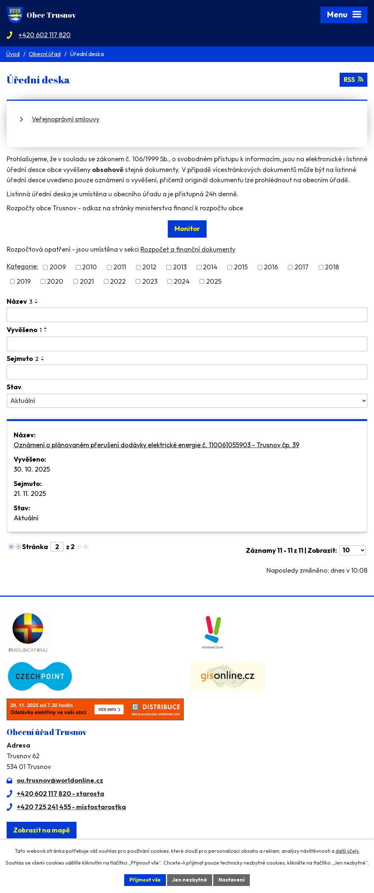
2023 (149, 281)
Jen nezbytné (189, 879)
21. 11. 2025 (30, 493)
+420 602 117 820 (44, 35)
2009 (58, 267)
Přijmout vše (145, 879)
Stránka (35, 546)
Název (20, 301)
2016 (271, 267)
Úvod (13, 54)
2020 (55, 281)
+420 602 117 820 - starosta (60, 793)
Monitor (187, 228)
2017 (302, 267)
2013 (180, 267)
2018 (332, 267)
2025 (213, 281)
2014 (210, 267)
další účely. (348, 851)
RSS (353, 79)
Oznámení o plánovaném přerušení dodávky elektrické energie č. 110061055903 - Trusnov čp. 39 (156, 445)
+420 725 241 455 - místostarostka (71, 807)
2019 (24, 281)
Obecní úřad (45, 54)
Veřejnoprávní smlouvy (65, 119)
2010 (89, 267)
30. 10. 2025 (32, 469)
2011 (119, 267)
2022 (118, 281)
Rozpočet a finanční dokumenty (187, 249)
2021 (87, 281)
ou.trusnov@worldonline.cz (60, 780)
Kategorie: (22, 266)
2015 (241, 267)
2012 (149, 267)
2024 (182, 281)
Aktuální (26, 518)
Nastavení (231, 879)
